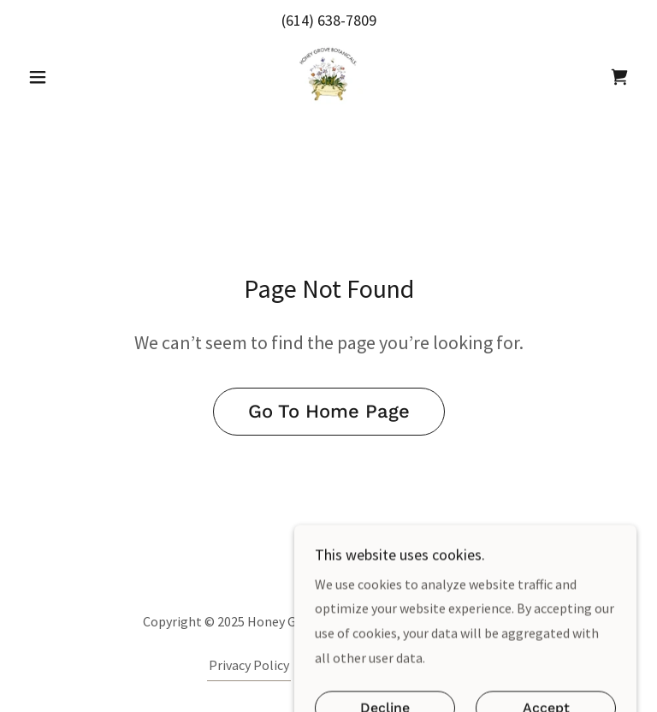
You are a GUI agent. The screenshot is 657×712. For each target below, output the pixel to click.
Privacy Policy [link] (249, 664)
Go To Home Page (329, 411)
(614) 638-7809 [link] (328, 20)
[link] (328, 75)
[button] (67, 77)
